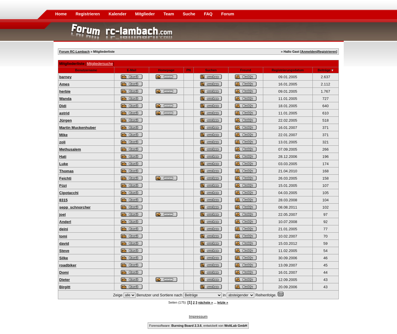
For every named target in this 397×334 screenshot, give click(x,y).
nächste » (205, 302)
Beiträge (324, 70)
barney (65, 77)
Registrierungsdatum (288, 70)
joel (62, 214)
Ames (64, 84)
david (64, 243)
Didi (63, 106)
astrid (64, 113)
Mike (63, 135)
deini (63, 229)
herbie (65, 91)
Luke (63, 164)
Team (169, 14)
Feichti (65, 178)
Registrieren (88, 14)
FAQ (209, 14)
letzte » (222, 302)
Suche (189, 14)
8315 (63, 200)
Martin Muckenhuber (77, 127)
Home (61, 14)
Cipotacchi (68, 193)
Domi (64, 272)
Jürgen (65, 120)
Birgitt (64, 287)
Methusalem (70, 149)
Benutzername (86, 70)
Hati (63, 156)
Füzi (63, 185)
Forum (227, 14)
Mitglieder (145, 14)
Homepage (166, 70)
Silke (63, 258)
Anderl (65, 222)
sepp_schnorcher (75, 207)
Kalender (118, 14)
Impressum (198, 316)
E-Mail (131, 70)
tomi (63, 236)
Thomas (66, 171)
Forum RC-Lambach (74, 51)
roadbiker (67, 265)
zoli (62, 142)
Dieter (64, 280)
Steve (64, 251)
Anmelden (308, 51)
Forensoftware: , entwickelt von (198, 325)
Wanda (65, 98)
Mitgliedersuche (100, 63)
